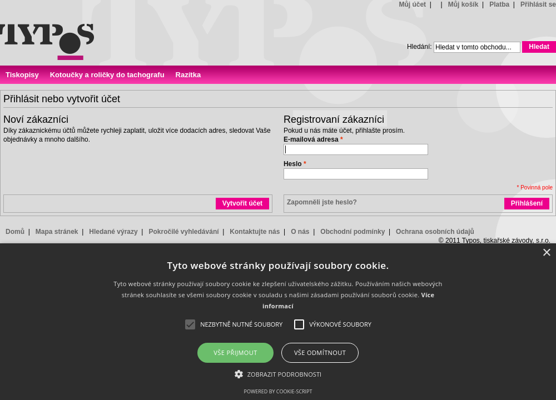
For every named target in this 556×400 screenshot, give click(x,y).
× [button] (546, 253)
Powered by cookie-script (278, 391)
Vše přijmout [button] (235, 352)
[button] (278, 373)
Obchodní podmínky (352, 232)
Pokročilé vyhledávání (183, 232)
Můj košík (463, 4)
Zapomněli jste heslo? (322, 202)
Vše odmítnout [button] (320, 352)
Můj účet (412, 4)
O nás (300, 232)
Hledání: (419, 47)
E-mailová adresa (311, 139)
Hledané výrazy (113, 232)
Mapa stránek (57, 232)
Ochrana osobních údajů (435, 232)
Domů (15, 232)
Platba (499, 4)
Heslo (293, 163)
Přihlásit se (538, 4)
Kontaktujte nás (255, 232)
